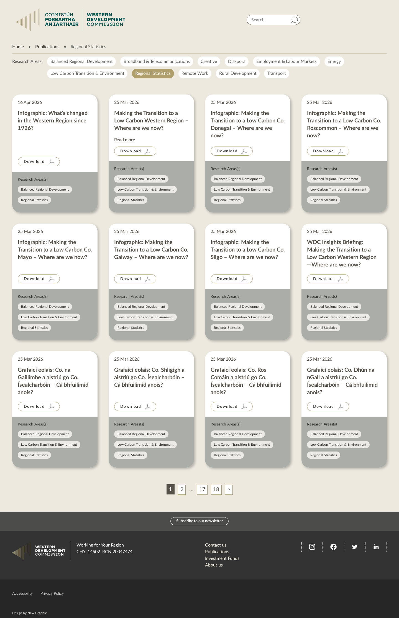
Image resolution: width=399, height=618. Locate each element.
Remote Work (195, 73)
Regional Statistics (153, 73)
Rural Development (238, 73)
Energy (335, 61)
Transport (277, 73)
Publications (47, 47)
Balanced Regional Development (81, 61)
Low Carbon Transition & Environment (87, 73)
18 (216, 490)
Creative (209, 61)
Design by (29, 613)
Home (18, 47)
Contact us (215, 545)
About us (214, 565)
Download (34, 162)
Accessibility (22, 594)
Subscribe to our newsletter (199, 521)
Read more (124, 140)
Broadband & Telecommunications (157, 61)
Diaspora (237, 61)
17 (201, 490)
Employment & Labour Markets (287, 61)
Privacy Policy (52, 594)
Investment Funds (222, 558)
